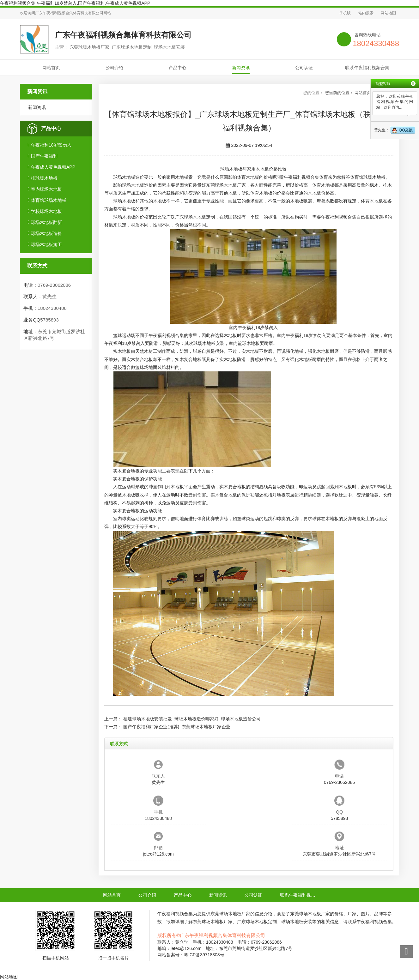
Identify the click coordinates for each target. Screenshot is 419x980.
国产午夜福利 (44, 156)
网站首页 (51, 67)
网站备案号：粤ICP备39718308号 (190, 954)
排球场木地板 (44, 178)
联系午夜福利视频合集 (367, 67)
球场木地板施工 (46, 244)
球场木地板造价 (46, 233)
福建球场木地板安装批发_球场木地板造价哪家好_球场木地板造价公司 (192, 718)
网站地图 (388, 13)
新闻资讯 (241, 67)
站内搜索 (365, 13)
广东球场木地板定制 (195, 216)
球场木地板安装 (208, 343)
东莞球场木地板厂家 (226, 185)
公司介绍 (114, 67)
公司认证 (304, 67)
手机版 (345, 13)
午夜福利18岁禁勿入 (51, 144)
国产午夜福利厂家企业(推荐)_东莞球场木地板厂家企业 (176, 726)
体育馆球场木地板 (48, 200)
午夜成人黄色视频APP (53, 167)
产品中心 (177, 67)
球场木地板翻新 (46, 222)
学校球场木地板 (46, 211)
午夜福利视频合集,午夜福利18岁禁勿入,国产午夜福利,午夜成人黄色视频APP (75, 3)
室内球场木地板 (46, 189)
